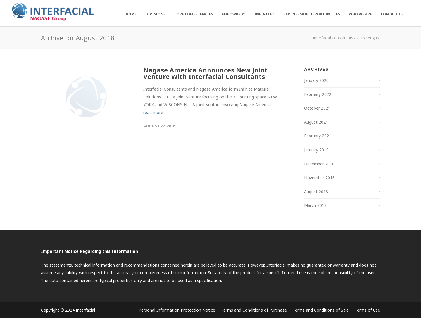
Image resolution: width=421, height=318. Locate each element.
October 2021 (317, 108)
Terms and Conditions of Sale (321, 310)
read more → (155, 112)
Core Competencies (193, 14)
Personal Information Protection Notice (177, 310)
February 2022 (317, 94)
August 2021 (316, 122)
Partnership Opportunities (311, 14)
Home (131, 14)
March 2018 (315, 205)
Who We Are (360, 14)
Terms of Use (367, 310)
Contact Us (392, 14)
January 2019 (316, 150)
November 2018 (319, 177)
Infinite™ (264, 14)
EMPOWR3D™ (234, 14)
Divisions (155, 14)
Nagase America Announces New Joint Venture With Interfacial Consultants (205, 73)
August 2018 (316, 191)
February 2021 (317, 136)
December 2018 (319, 164)
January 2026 (316, 80)
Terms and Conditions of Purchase (254, 310)
